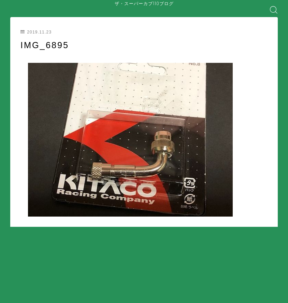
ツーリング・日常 (75, 293)
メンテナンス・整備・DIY (41, 288)
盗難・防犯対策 (143, 288)
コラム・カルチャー (123, 293)
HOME (18, 262)
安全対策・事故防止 (120, 283)
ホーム (20, 283)
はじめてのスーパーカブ (66, 283)
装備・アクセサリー (97, 288)
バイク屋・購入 (31, 293)
